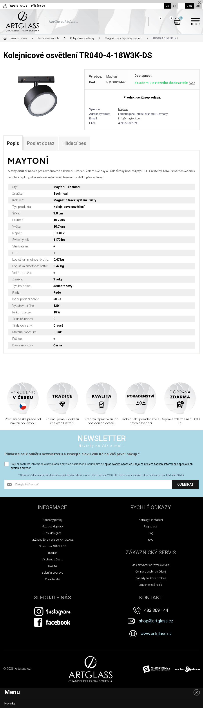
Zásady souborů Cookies (150, 578)
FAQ (150, 539)
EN (174, 5)
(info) (192, 83)
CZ (167, 5)
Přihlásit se (38, 5)
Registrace (150, 526)
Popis (13, 143)
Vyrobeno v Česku (52, 559)
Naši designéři (53, 533)
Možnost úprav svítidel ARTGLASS (52, 539)
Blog (150, 533)
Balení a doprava (52, 572)
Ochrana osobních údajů (150, 571)
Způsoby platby (52, 519)
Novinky (9, 703)
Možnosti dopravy (52, 526)
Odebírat (185, 484)
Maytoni (112, 76)
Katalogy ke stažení (151, 519)
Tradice (52, 552)
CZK (189, 5)
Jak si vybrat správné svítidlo (150, 565)
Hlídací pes (74, 143)
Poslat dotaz (40, 143)
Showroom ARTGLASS (52, 546)
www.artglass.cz (156, 633)
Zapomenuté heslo (150, 584)
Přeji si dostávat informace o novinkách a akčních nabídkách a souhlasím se (102, 466)
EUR (198, 5)
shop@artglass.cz (156, 621)
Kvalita (52, 566)
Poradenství (52, 579)
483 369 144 (156, 610)
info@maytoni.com (130, 118)
